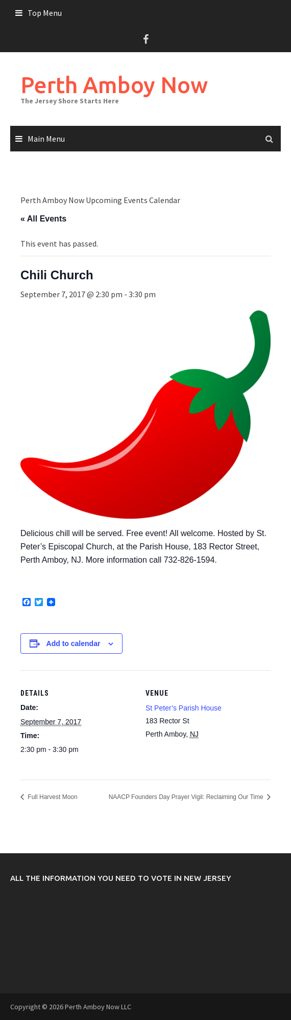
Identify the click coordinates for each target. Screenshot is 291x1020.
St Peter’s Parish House (184, 708)
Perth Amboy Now (114, 84)
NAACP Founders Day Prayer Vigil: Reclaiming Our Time (187, 797)
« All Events (43, 218)
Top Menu (45, 13)
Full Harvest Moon (52, 797)
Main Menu (46, 139)
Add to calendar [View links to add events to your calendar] (73, 643)
